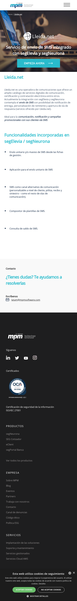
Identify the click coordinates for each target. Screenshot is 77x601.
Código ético (13, 517)
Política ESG (12, 523)
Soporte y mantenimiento (20, 548)
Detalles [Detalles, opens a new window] (42, 583)
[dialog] (38, 585)
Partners (11, 496)
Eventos (10, 491)
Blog (8, 485)
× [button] (74, 573)
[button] (38, 596)
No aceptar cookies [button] (51, 589)
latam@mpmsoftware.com (25, 299)
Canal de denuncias (16, 512)
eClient (10, 444)
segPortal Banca (15, 449)
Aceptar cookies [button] (24, 589)
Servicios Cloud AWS (17, 558)
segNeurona (12, 433)
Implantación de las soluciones (22, 542)
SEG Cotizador (13, 439)
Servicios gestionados (18, 553)
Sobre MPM (12, 480)
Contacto (11, 507)
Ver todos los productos (19, 460)
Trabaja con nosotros (17, 501)
